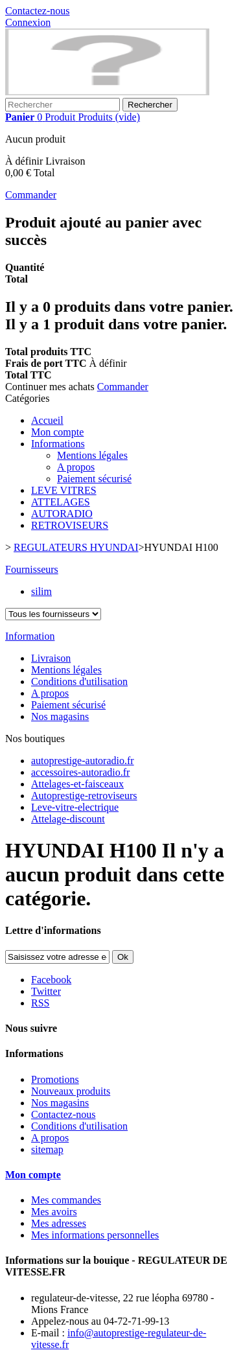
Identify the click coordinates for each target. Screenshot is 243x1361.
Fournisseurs (31, 569)
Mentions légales (92, 455)
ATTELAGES (60, 501)
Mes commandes (66, 1199)
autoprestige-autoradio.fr (82, 760)
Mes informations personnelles (95, 1234)
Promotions (55, 1079)
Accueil (47, 420)
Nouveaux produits (70, 1091)
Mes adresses (58, 1223)
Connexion (28, 22)
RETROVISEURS (69, 525)
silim (41, 591)
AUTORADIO (62, 513)
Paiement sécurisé (94, 478)
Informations (58, 443)
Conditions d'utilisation (79, 681)
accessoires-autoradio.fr (80, 772)
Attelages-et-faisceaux (77, 783)
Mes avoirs (54, 1211)
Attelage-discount (68, 818)
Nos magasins (60, 716)
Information (29, 636)
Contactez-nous (37, 10)
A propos (76, 466)
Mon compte (57, 431)
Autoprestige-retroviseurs (84, 795)
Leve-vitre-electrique (75, 807)
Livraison (51, 658)
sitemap (47, 1149)
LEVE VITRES (64, 490)
